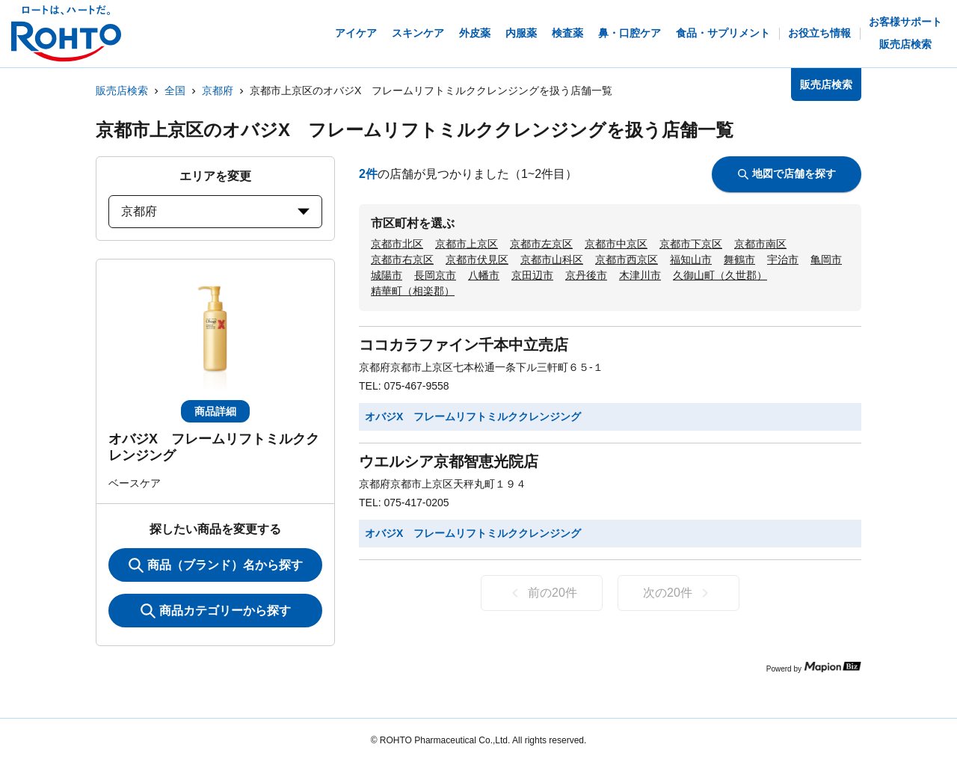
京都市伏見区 (477, 259)
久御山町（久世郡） (720, 275)
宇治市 (782, 259)
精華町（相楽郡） (413, 291)
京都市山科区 (551, 259)
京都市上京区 (466, 244)
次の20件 (678, 593)
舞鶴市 (739, 259)
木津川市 (640, 275)
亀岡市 (826, 259)
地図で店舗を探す (787, 173)
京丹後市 (586, 275)
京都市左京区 (541, 244)
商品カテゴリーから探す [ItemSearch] (216, 610)
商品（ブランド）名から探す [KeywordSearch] (216, 565)
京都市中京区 (616, 244)
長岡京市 (435, 275)
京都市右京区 (402, 259)
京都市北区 (397, 244)
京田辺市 (532, 275)
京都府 (217, 90)
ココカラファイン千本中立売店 (463, 345)
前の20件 (541, 593)
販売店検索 (122, 90)
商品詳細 (215, 411)
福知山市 (691, 259)
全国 (174, 90)
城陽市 (386, 275)
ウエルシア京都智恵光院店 (448, 461)
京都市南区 (760, 244)
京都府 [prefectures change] (215, 211)
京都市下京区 (690, 244)
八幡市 (483, 275)
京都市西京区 (626, 259)
